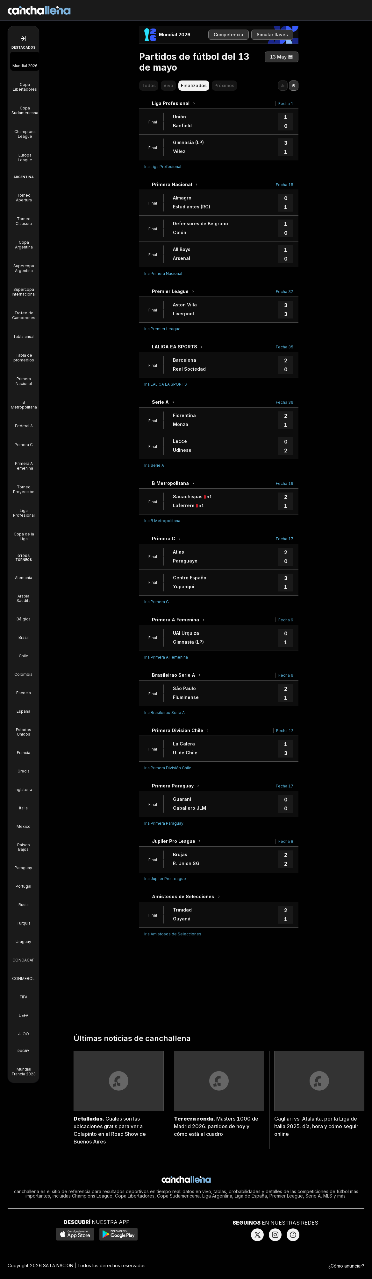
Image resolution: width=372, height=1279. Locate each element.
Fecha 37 (284, 291)
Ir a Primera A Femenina (166, 657)
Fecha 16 (284, 483)
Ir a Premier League (162, 328)
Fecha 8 (285, 841)
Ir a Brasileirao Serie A (164, 712)
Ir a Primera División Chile (167, 767)
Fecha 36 (284, 402)
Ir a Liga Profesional (162, 166)
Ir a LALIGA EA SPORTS (165, 384)
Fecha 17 (284, 538)
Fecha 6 (285, 675)
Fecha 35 (284, 347)
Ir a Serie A (154, 465)
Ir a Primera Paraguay (163, 823)
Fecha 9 (285, 620)
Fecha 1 (285, 103)
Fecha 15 (284, 184)
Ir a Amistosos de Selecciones (172, 934)
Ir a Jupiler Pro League (165, 878)
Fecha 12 (284, 730)
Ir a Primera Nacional (163, 273)
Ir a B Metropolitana (162, 520)
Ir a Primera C (156, 601)
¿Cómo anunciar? (346, 1266)
